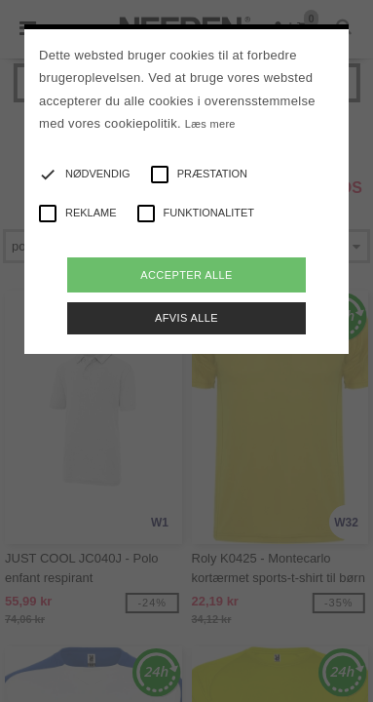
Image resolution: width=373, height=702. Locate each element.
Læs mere (210, 124)
